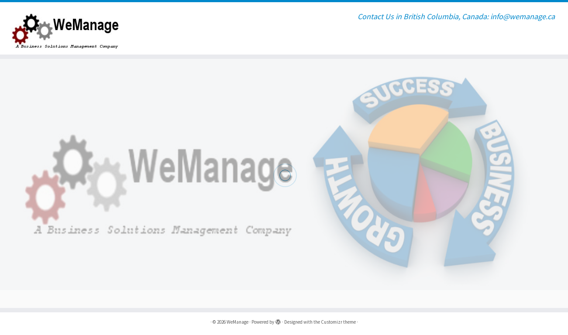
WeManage (237, 322)
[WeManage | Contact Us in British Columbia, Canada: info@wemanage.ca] (65, 28)
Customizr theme (338, 322)
